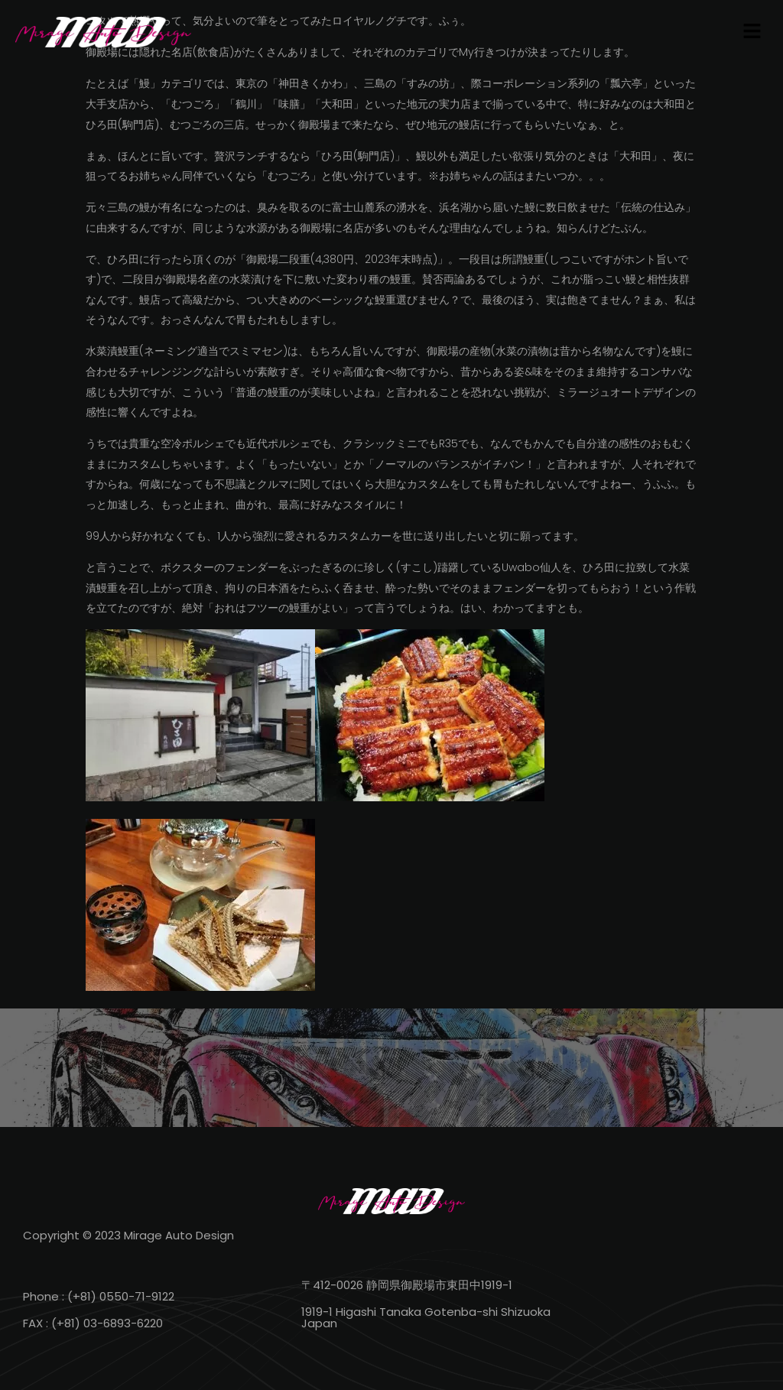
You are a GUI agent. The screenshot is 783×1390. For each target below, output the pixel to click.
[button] (752, 32)
